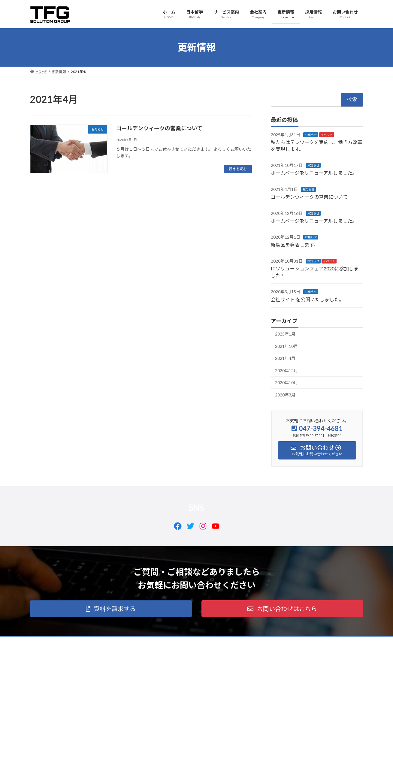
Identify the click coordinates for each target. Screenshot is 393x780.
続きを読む (238, 169)
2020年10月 (286, 382)
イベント (327, 134)
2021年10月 (286, 345)
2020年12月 (286, 370)
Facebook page (311, 683)
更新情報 (151, 642)
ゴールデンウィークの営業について (159, 128)
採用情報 (177, 642)
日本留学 (65, 642)
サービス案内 (95, 642)
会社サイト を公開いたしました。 (307, 299)
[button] (111, 608)
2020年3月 (285, 394)
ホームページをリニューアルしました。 (314, 173)
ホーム (41, 642)
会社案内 (125, 642)
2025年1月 (285, 333)
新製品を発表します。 (294, 244)
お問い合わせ (207, 642)
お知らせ (311, 134)
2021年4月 (285, 358)
